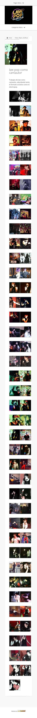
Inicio (10, 38)
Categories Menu (18, 27)
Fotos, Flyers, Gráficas (21, 38)
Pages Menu (19, 3)
